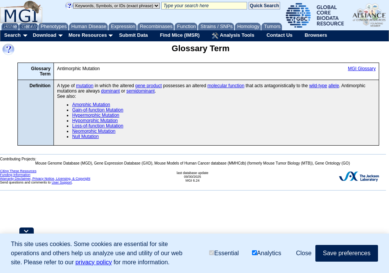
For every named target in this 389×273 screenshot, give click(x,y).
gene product (148, 85)
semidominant (140, 91)
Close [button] (304, 253)
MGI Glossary (362, 68)
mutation (84, 85)
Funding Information (15, 175)
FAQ (34, 26)
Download (44, 35)
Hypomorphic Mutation (95, 120)
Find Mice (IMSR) (180, 35)
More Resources (87, 35)
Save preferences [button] (346, 253)
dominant (110, 91)
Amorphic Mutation (91, 104)
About (8, 26)
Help (21, 26)
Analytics (266, 253)
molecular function (225, 85)
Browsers (316, 35)
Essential (224, 253)
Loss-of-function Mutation (97, 126)
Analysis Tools (233, 35)
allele (333, 85)
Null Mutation (85, 136)
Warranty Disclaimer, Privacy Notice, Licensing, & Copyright (45, 178)
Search (12, 35)
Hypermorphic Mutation (95, 115)
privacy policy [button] (94, 262)
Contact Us (279, 35)
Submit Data (133, 35)
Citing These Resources (18, 171)
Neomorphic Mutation (93, 131)
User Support (62, 182)
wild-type (318, 85)
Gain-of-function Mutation (97, 110)
